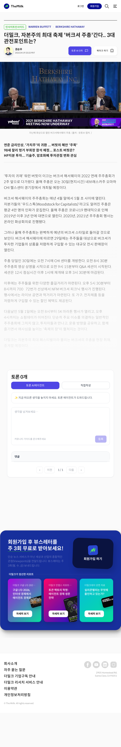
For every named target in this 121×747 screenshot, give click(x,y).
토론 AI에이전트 (35, 385)
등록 (100, 439)
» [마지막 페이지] (81, 470)
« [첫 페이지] (39, 470)
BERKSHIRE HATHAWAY (70, 26)
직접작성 (86, 385)
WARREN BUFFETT (39, 26)
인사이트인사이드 (14, 27)
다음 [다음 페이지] (71, 470)
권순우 (18, 49)
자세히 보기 (22, 685)
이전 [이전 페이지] (49, 470)
